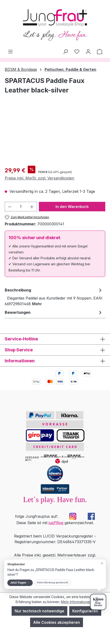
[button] (55, 574)
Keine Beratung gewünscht (52, 582)
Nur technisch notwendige (39, 611)
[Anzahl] (21, 206)
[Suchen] (65, 51)
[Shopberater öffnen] (98, 602)
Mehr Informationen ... (77, 602)
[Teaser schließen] (102, 563)
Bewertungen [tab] (54, 312)
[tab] (54, 296)
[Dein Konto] (88, 51)
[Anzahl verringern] (10, 206)
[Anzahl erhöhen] (32, 206)
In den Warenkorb (72, 206)
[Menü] (10, 51)
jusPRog (56, 522)
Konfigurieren (85, 611)
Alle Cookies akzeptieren (56, 622)
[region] (55, 135)
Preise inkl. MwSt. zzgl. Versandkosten (39, 178)
